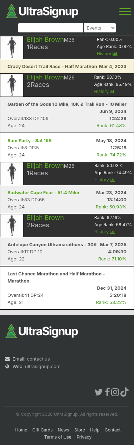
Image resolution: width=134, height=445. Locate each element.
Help (94, 430)
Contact (113, 430)
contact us (38, 359)
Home (21, 430)
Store (79, 430)
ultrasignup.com (42, 366)
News (63, 430)
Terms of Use (57, 437)
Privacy (83, 437)
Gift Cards (43, 430)
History (107, 53)
